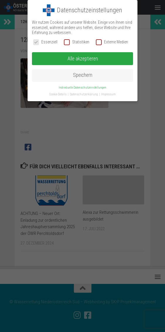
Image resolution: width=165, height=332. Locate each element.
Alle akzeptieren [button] (82, 59)
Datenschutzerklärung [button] (84, 94)
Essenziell (45, 42)
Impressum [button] (108, 94)
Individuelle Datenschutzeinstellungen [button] (82, 87)
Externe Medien (112, 42)
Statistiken (76, 42)
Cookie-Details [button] (58, 94)
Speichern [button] (82, 75)
